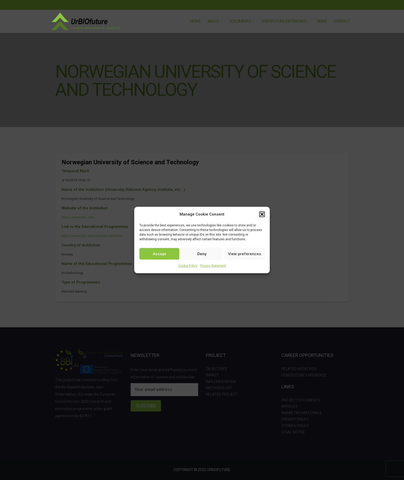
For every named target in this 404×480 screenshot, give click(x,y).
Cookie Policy (187, 266)
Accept (159, 254)
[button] (262, 214)
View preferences (244, 254)
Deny (201, 254)
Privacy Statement (213, 266)
